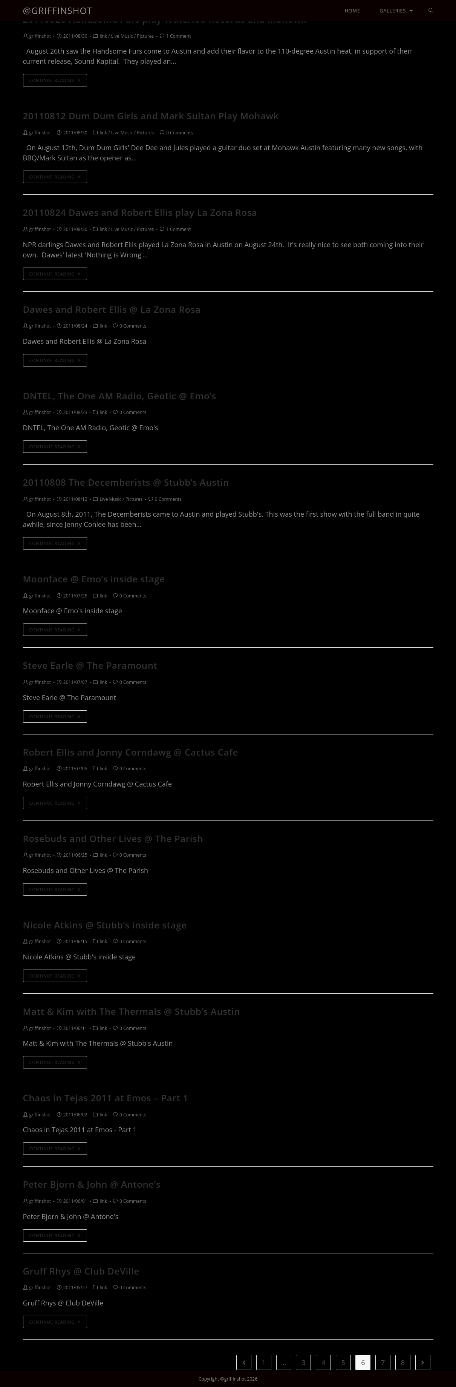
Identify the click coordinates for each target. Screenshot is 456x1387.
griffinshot (40, 36)
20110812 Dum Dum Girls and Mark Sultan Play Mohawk (151, 115)
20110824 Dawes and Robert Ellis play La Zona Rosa (140, 212)
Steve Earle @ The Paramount (90, 665)
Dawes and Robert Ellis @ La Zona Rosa (112, 309)
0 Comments (179, 132)
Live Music (122, 36)
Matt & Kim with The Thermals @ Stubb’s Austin (131, 1011)
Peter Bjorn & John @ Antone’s (92, 1184)
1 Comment (178, 36)
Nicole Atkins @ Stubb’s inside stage (105, 925)
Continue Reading (55, 80)
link (103, 36)
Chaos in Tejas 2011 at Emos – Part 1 (105, 1097)
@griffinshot (58, 10)
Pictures (145, 36)
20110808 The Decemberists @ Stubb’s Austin (126, 482)
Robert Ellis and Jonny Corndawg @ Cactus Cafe (131, 752)
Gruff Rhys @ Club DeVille (81, 1271)
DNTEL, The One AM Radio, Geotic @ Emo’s (119, 395)
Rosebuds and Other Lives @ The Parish (113, 838)
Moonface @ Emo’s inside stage (94, 579)
